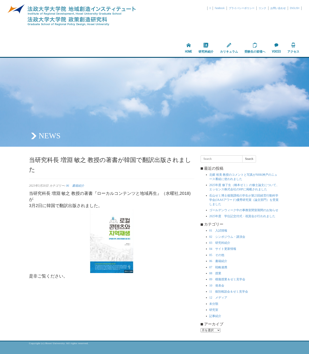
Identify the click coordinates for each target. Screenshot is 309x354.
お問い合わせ (278, 8)
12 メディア (218, 297)
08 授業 (215, 273)
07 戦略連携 (218, 267)
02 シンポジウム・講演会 (227, 236)
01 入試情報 (218, 230)
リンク (262, 8)
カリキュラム (229, 48)
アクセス (293, 48)
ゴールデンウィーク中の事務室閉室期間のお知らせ (243, 210)
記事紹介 (215, 316)
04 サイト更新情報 (222, 248)
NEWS (50, 135)
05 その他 (216, 255)
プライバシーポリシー (241, 8)
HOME (188, 48)
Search (249, 158)
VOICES (276, 48)
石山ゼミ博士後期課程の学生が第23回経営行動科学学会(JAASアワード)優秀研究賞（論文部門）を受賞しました (244, 200)
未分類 (213, 303)
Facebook (220, 8)
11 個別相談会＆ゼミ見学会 (228, 291)
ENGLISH (294, 8)
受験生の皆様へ (254, 48)
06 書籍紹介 (75, 185)
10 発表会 (216, 285)
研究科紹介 (206, 48)
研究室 (213, 309)
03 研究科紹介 (219, 242)
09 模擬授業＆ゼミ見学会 (227, 279)
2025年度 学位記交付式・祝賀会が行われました (242, 216)
